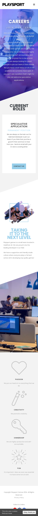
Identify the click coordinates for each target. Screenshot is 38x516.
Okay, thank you (29, 512)
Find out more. (7, 513)
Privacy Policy (19, 498)
